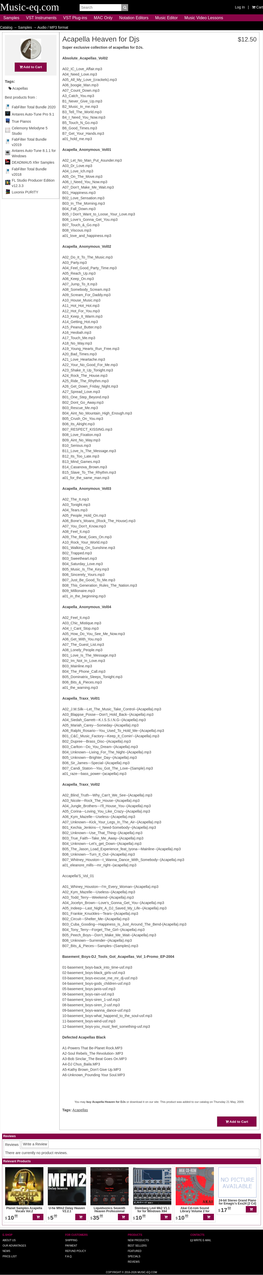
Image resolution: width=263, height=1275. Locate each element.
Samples (11, 18)
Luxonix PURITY (25, 202)
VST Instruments (41, 18)
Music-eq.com (147, 1272)
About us (9, 1240)
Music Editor (166, 18)
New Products (138, 1240)
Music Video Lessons (203, 18)
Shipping (71, 1240)
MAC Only (103, 18)
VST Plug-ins (75, 18)
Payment (71, 1245)
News (6, 1251)
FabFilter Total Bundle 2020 (34, 117)
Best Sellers (137, 1245)
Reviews (133, 1261)
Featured (134, 1251)
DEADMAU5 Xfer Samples (33, 172)
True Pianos (21, 131)
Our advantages (14, 1245)
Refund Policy (75, 1251)
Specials (134, 1256)
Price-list (10, 1256)
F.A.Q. (68, 1256)
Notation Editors (133, 18)
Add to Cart (31, 77)
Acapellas (18, 98)
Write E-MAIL (200, 1240)
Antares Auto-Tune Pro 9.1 (33, 124)
